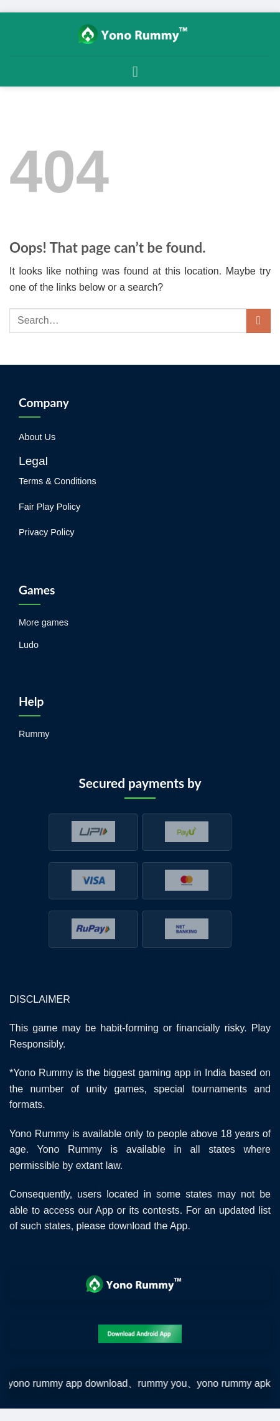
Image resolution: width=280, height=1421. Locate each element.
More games (43, 622)
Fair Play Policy (49, 507)
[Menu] (140, 71)
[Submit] (258, 321)
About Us (37, 437)
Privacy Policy (47, 532)
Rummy (34, 734)
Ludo (29, 645)
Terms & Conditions (57, 481)
